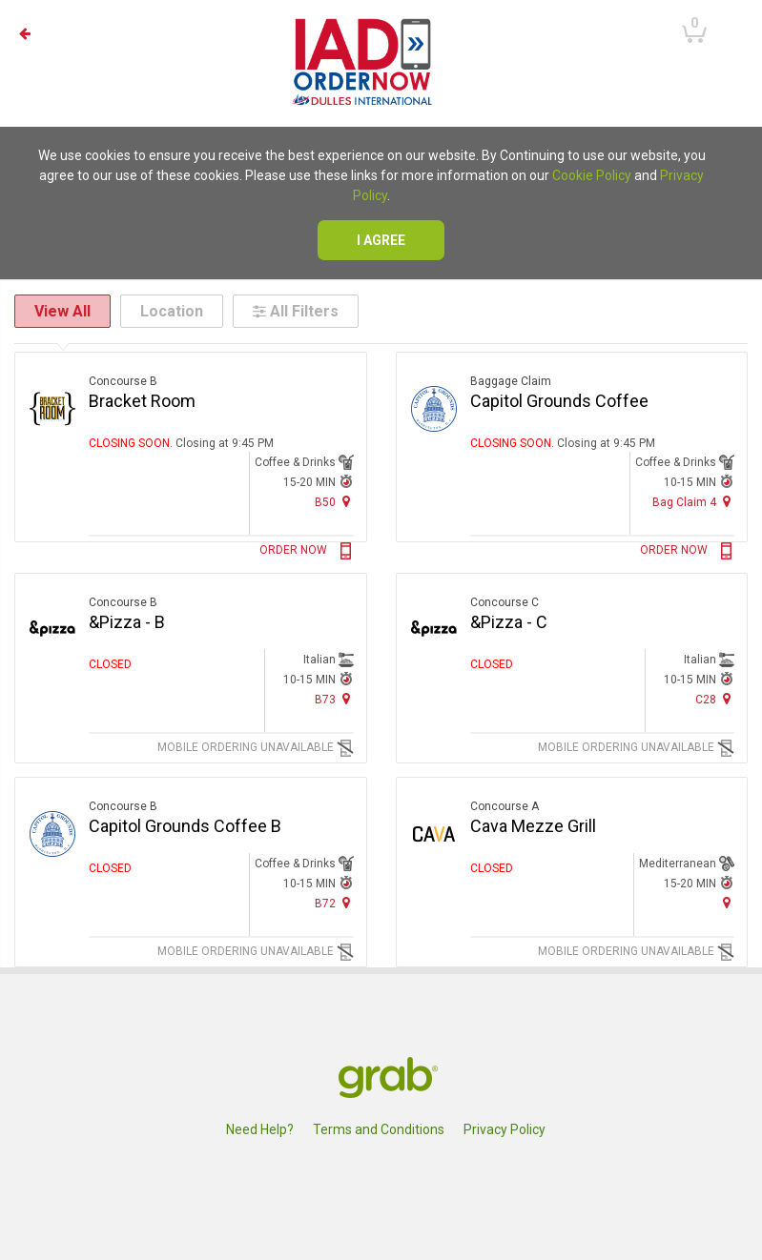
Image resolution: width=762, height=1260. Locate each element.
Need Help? (260, 1129)
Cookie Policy (591, 175)
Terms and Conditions (378, 1129)
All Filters (296, 311)
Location (171, 311)
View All (62, 311)
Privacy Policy (504, 1129)
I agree (381, 240)
